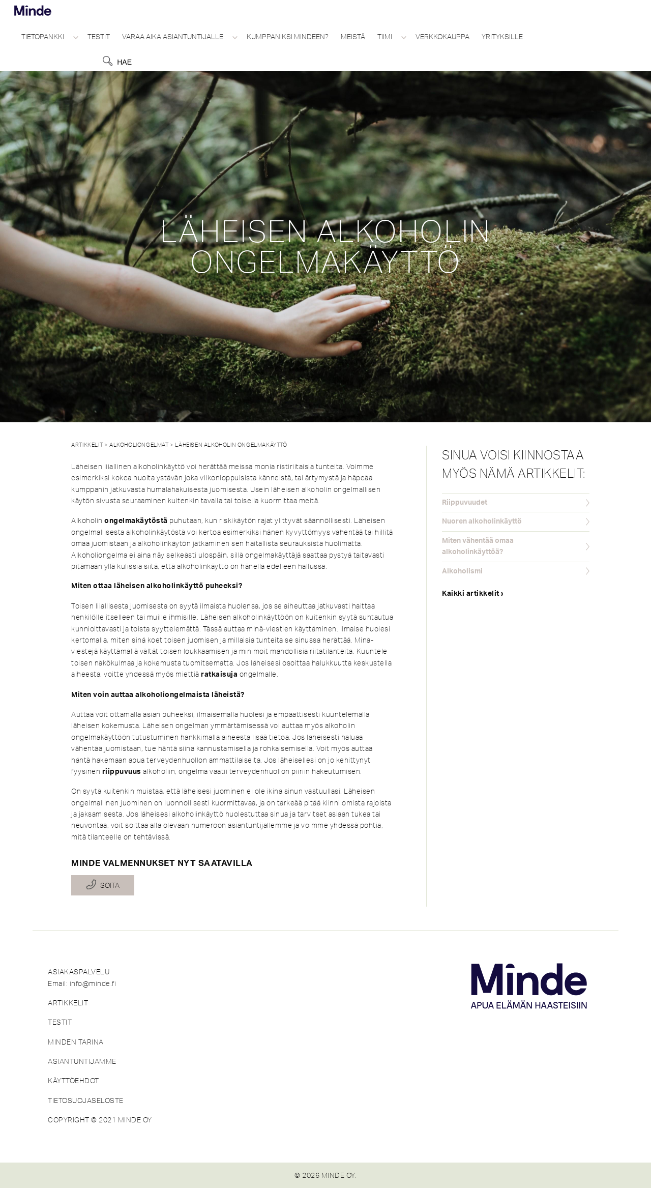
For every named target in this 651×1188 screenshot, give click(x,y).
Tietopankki (42, 36)
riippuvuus (121, 771)
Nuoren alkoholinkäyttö (482, 521)
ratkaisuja (219, 674)
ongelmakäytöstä (136, 521)
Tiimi (384, 36)
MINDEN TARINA (76, 1042)
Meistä (353, 36)
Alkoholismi (462, 571)
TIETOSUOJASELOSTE (86, 1100)
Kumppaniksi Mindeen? (288, 36)
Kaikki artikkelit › (473, 593)
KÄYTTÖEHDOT (73, 1080)
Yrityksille (502, 36)
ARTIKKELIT (68, 1002)
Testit (98, 36)
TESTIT (60, 1022)
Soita (110, 885)
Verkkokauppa (442, 36)
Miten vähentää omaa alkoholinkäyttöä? (478, 546)
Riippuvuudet (464, 502)
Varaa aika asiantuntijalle (172, 36)
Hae (124, 62)
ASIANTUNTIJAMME (82, 1061)
